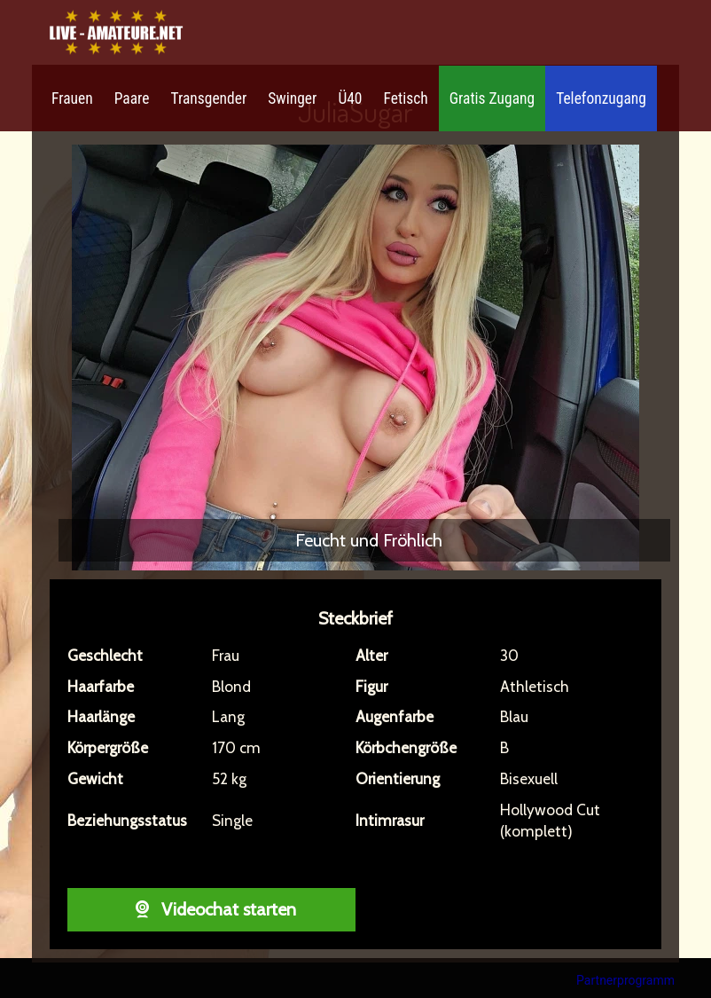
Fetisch (406, 98)
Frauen (72, 98)
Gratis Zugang (492, 98)
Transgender (208, 98)
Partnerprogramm (625, 980)
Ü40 (350, 98)
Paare (132, 98)
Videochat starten (211, 909)
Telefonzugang (601, 98)
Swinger (292, 98)
